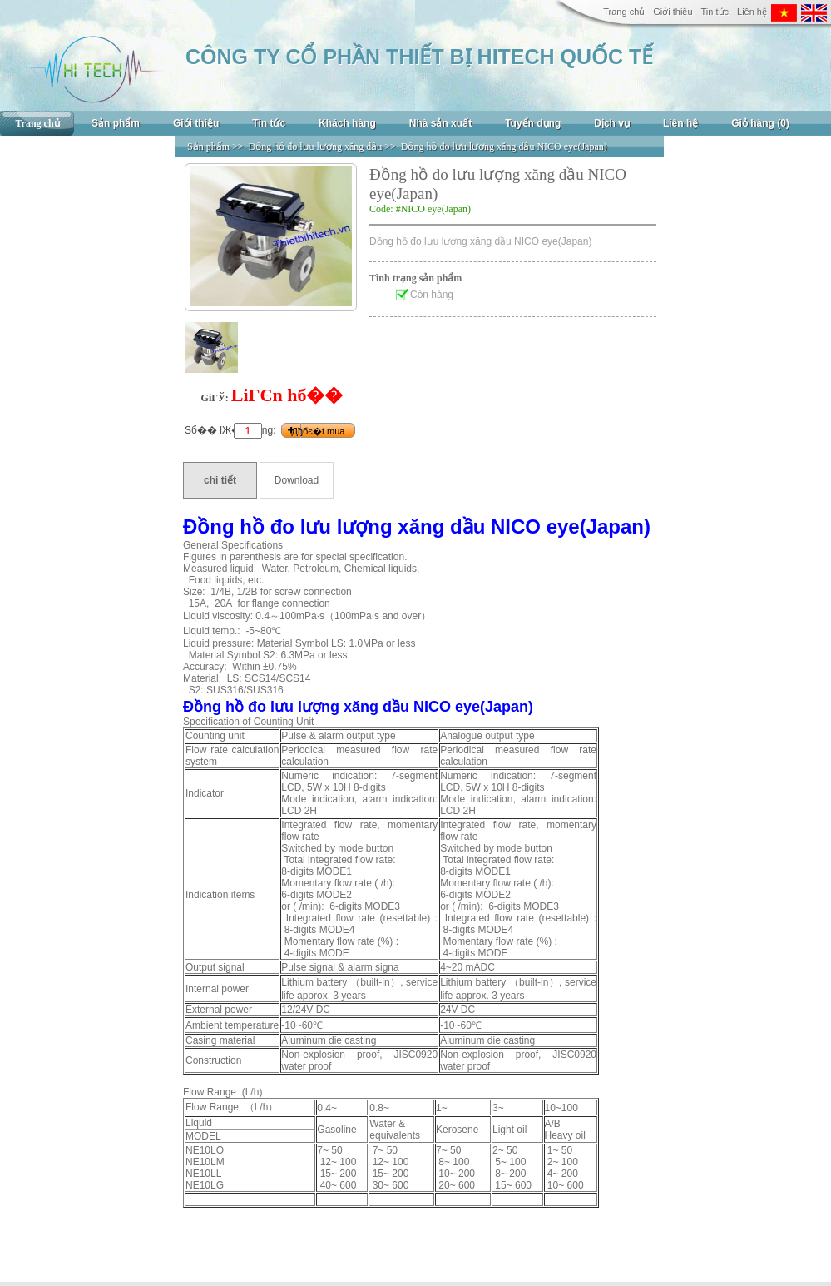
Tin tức (715, 12)
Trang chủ (624, 12)
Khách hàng (347, 123)
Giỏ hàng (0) (760, 123)
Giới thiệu (672, 12)
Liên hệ (752, 12)
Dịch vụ (612, 123)
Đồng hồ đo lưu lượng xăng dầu (316, 146)
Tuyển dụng (533, 123)
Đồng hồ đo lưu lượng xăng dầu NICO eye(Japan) (504, 146)
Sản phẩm (116, 123)
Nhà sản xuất (440, 123)
